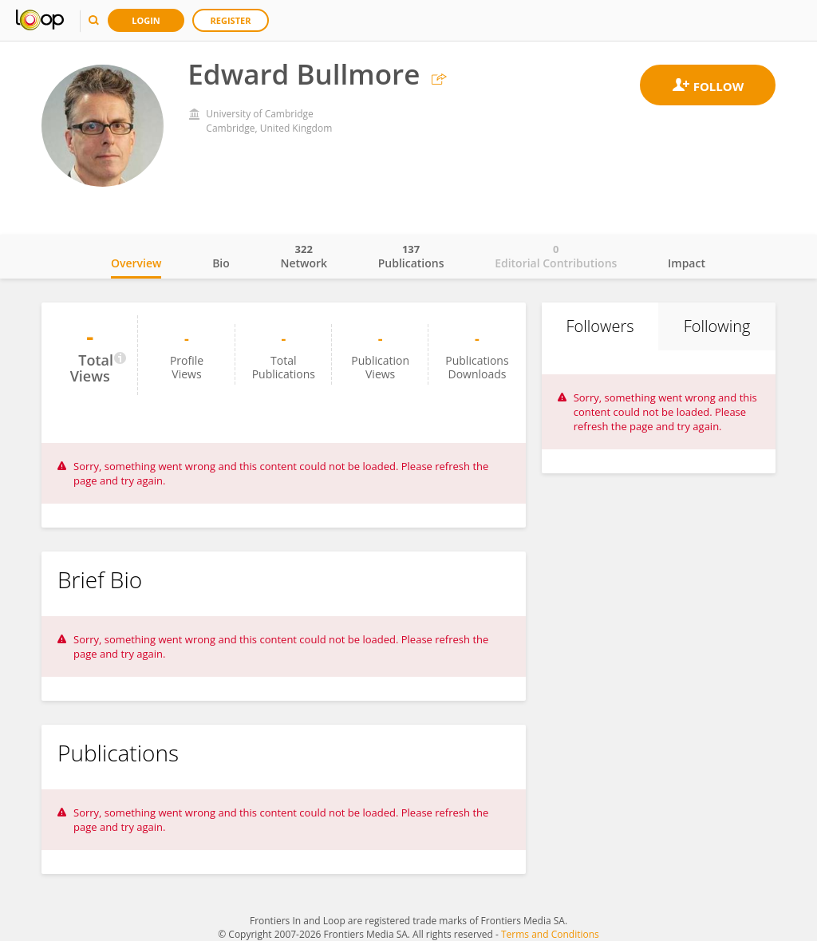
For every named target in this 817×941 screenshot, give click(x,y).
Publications (411, 256)
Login (146, 20)
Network (303, 256)
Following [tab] (717, 326)
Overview (136, 263)
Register (231, 20)
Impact (686, 263)
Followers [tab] (599, 326)
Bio (221, 263)
